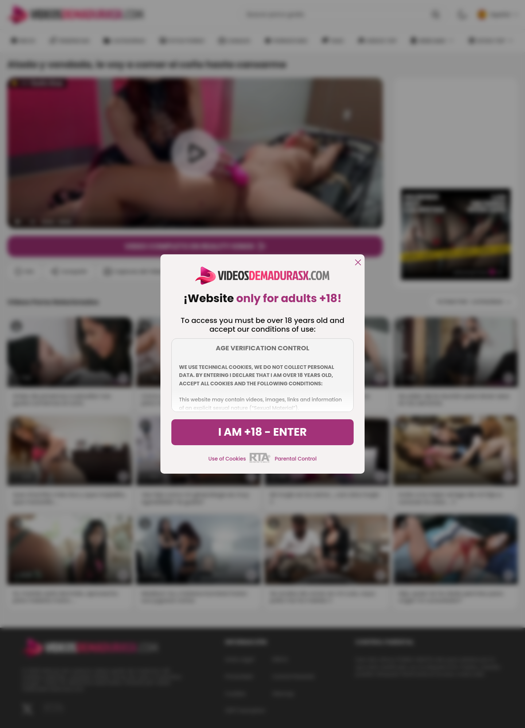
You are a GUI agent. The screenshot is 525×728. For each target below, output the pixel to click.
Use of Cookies (227, 458)
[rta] (260, 461)
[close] (358, 262)
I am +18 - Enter (262, 432)
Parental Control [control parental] (295, 458)
